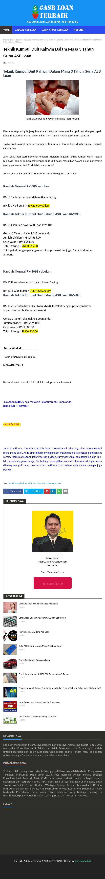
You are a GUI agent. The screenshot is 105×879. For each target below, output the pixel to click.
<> (12, 424)
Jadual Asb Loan (25, 29)
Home (6, 29)
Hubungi (79, 29)
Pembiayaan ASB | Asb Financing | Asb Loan (39, 702)
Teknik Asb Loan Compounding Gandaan (37, 716)
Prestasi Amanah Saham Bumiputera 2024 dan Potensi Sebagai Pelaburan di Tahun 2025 (60, 688)
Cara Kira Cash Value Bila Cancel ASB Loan (38, 603)
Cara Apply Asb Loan (55, 29)
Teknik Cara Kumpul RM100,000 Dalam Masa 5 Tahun (44, 674)
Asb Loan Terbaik (83, 860)
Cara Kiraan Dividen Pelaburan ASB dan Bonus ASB (42, 617)
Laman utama (8, 40)
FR (4, 63)
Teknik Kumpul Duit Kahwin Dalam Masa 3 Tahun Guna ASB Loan (42, 40)
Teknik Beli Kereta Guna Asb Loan (34, 660)
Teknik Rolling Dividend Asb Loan (34, 631)
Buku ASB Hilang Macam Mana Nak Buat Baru (40, 646)
